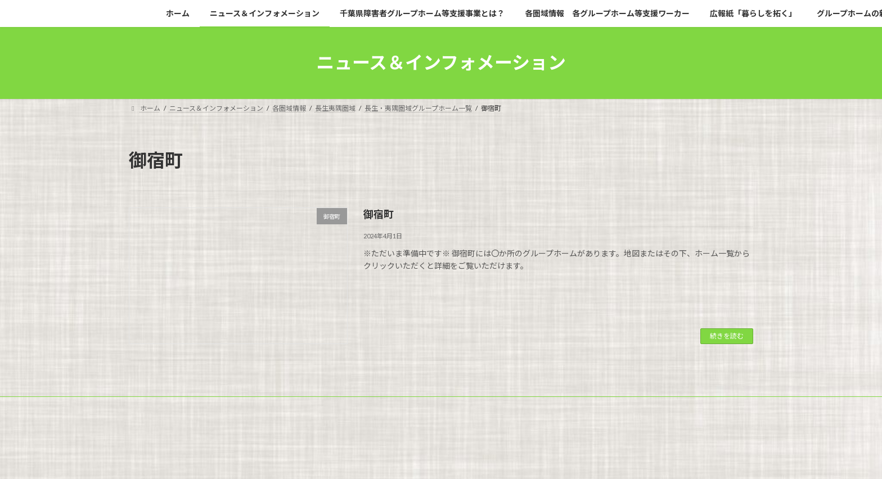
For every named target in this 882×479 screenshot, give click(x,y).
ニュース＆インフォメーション (229, 407)
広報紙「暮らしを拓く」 (661, 407)
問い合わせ (399, 413)
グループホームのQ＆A (276, 413)
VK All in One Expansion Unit (513, 459)
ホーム (150, 407)
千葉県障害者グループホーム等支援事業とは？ (368, 407)
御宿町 (378, 214)
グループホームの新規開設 (179, 413)
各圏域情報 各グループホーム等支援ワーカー (531, 407)
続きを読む (727, 336)
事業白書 (347, 413)
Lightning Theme (438, 459)
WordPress (380, 459)
